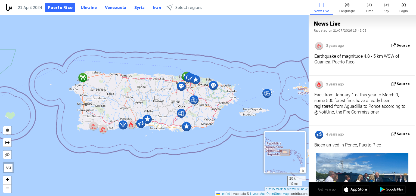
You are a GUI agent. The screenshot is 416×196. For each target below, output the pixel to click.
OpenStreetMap (277, 193)
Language (347, 8)
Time (369, 8)
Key (386, 8)
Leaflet (223, 193)
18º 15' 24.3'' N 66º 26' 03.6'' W (287, 189)
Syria (139, 7)
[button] (195, 79)
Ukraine (89, 7)
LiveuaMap (258, 193)
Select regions (184, 7)
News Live (321, 8)
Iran (157, 7)
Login (403, 8)
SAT (8, 168)
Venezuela (115, 7)
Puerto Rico (60, 7)
